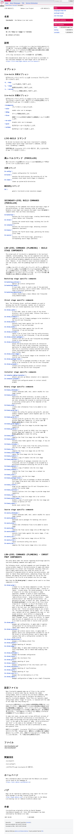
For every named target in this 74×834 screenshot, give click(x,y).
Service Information (32, 3)
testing (56, 30)
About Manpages (15, 3)
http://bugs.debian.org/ (14, 797)
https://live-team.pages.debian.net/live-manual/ (22, 61)
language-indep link (60, 10)
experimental (9, 5)
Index (6, 3)
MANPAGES (7, 0)
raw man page (58, 16)
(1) (8, 171)
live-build (15, 5)
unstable (56, 32)
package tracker (59, 13)
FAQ (23, 3)
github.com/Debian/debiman (21, 831)
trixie (55, 27)
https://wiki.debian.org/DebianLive (18, 782)
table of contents (60, 20)
